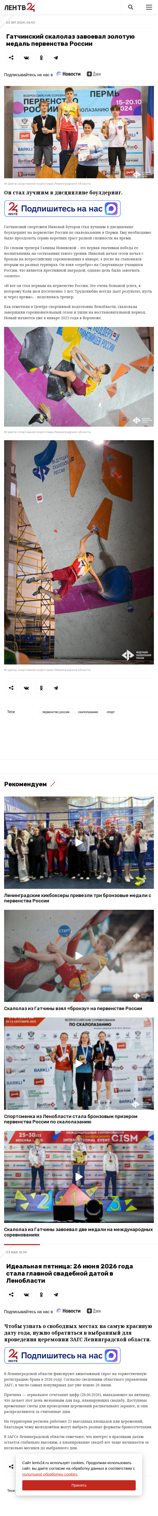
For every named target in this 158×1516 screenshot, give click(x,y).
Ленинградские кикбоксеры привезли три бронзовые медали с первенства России (77, 898)
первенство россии (55, 712)
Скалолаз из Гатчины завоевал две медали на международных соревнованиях (78, 1232)
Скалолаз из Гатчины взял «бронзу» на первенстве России (73, 1008)
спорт (111, 712)
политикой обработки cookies (49, 1474)
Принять (79, 1485)
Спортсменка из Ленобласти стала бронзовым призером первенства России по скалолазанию (71, 1119)
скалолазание (88, 712)
